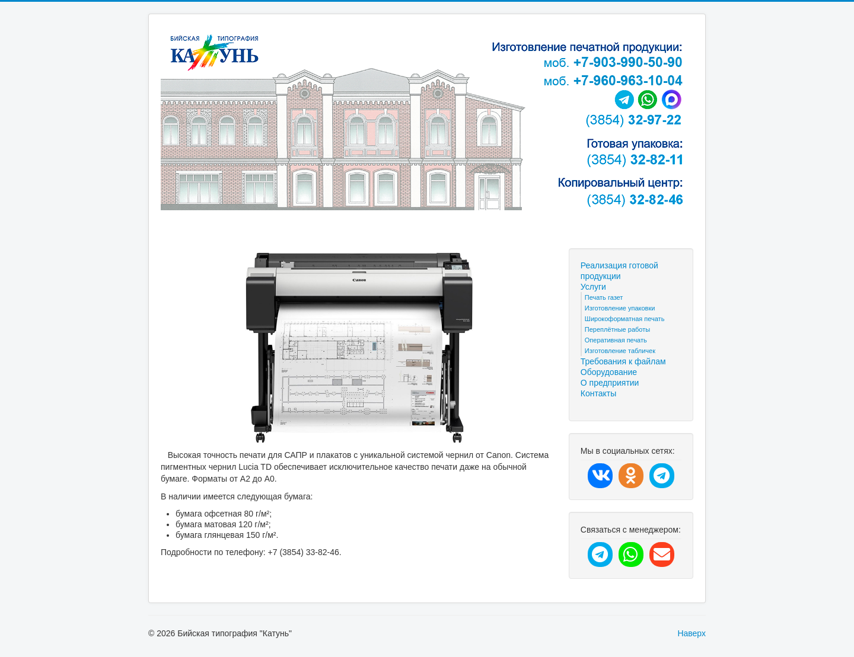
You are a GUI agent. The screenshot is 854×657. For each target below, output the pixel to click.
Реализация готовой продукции (619, 271)
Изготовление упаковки (620, 308)
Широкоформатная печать (625, 318)
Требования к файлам (623, 361)
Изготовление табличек (620, 350)
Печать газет (604, 297)
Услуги (593, 286)
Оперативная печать (616, 340)
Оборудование (609, 372)
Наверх (691, 633)
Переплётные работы (617, 329)
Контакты (598, 393)
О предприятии (610, 382)
